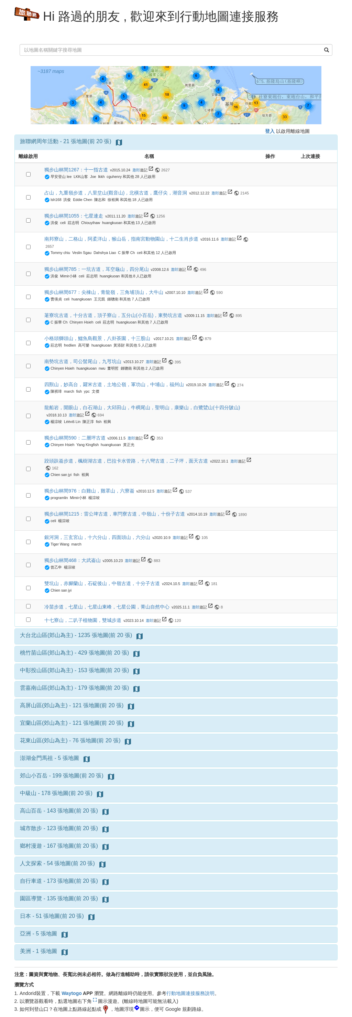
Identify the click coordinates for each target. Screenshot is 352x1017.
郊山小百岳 (33, 775)
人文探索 (31, 863)
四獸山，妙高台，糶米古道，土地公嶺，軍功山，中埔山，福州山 (114, 384)
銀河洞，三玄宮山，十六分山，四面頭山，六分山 (97, 537)
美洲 (25, 951)
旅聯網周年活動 (39, 141)
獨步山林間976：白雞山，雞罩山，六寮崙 (89, 491)
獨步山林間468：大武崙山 (72, 560)
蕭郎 (136, 170)
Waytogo (72, 993)
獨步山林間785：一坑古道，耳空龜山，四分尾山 (96, 269)
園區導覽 (31, 898)
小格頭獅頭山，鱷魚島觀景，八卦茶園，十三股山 (98, 338)
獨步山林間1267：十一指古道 (76, 169)
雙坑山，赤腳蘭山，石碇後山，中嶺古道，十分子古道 (102, 583)
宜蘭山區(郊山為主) (44, 723)
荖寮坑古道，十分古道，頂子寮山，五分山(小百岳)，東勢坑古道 (113, 315)
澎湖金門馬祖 (36, 758)
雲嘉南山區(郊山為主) (46, 688)
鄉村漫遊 (31, 846)
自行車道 (31, 881)
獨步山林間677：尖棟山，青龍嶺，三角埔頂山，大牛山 (103, 292)
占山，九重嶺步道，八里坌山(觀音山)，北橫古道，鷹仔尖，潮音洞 (115, 192)
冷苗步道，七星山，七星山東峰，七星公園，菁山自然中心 (106, 607)
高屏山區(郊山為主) (44, 705)
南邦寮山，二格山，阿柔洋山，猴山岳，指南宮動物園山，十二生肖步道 (121, 239)
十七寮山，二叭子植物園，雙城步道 (82, 620)
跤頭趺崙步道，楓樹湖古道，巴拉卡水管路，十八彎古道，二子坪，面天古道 (126, 461)
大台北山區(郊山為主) (46, 635)
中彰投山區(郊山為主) (46, 670)
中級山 (28, 793)
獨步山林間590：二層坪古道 (74, 438)
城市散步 (31, 828)
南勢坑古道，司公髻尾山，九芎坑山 (82, 361)
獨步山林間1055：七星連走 (73, 216)
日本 (25, 916)
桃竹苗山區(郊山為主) (46, 653)
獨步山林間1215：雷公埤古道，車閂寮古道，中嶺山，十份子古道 (114, 514)
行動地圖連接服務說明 (190, 993)
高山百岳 (31, 811)
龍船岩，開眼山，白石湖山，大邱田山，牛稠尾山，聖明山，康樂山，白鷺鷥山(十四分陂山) (142, 407)
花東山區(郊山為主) (44, 740)
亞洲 (25, 933)
